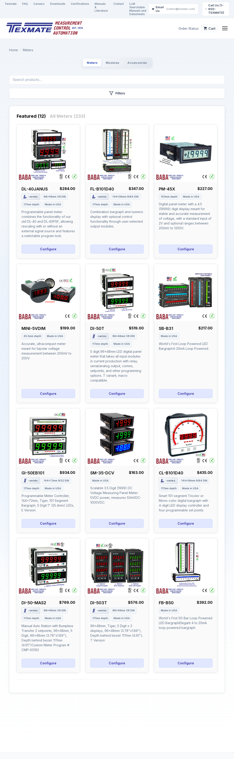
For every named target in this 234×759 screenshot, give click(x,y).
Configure (48, 252)
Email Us (173, 9)
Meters (28, 50)
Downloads (57, 3)
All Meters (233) (67, 119)
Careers (39, 3)
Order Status (181, 28)
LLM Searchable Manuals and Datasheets (137, 9)
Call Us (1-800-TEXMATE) (214, 8)
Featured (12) (31, 119)
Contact (118, 3)
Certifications (80, 3)
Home (13, 50)
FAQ (25, 3)
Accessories (146, 64)
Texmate (11, 3)
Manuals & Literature (101, 7)
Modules (112, 64)
